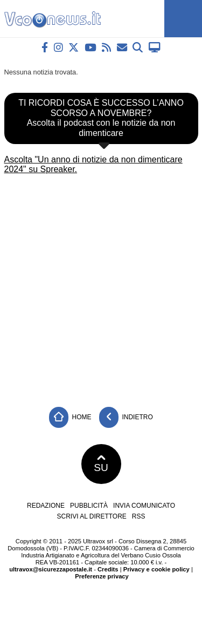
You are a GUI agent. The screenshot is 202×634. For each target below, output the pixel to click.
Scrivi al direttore (91, 516)
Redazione (46, 505)
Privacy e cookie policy (156, 569)
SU (101, 464)
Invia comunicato (144, 505)
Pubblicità (89, 505)
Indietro (126, 417)
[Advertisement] (101, 287)
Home (70, 417)
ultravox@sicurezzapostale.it (50, 569)
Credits (108, 569)
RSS (138, 516)
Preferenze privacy (102, 576)
